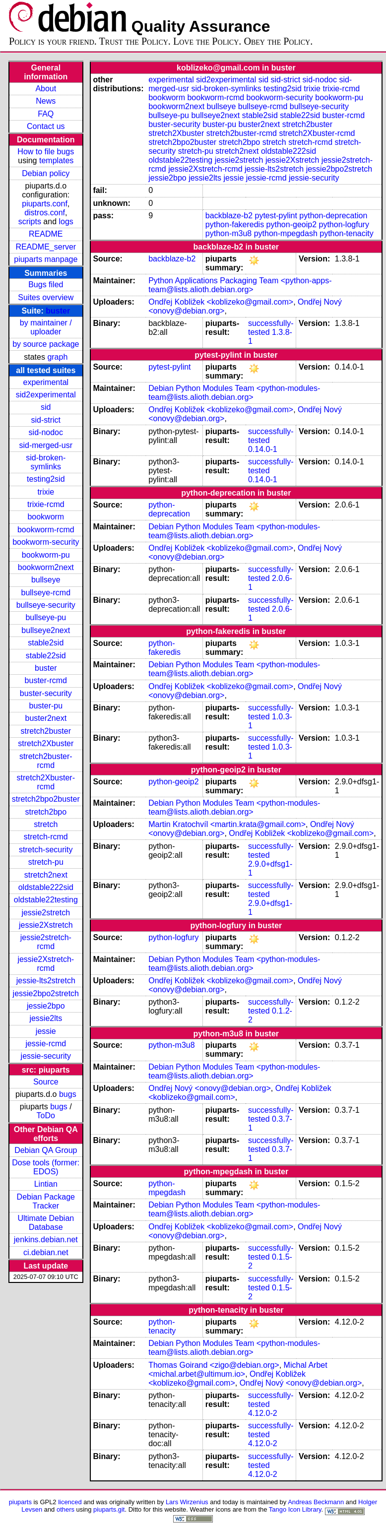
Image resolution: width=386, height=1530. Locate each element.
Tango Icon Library (295, 1509)
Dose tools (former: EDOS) (45, 1167)
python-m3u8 (228, 233)
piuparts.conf (44, 203)
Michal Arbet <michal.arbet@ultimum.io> (237, 1369)
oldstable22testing (46, 899)
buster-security (46, 693)
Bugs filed (45, 284)
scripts (29, 221)
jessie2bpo (46, 1006)
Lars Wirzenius (187, 1502)
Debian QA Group (45, 1150)
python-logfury (344, 224)
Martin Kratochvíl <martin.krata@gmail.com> (227, 824)
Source (46, 1082)
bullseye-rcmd (45, 592)
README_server (45, 247)
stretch (46, 824)
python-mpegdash (286, 233)
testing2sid (46, 479)
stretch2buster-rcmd (45, 760)
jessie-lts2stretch (45, 980)
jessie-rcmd (45, 1043)
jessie (46, 1031)
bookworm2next (46, 567)
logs (66, 221)
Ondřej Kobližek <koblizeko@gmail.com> (220, 302)
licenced (70, 1502)
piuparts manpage (45, 259)
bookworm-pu (46, 555)
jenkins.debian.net (46, 1239)
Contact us (45, 126)
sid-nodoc (46, 432)
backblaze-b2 (229, 215)
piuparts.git (109, 1509)
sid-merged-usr (45, 445)
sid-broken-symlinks (45, 462)
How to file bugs (45, 151)
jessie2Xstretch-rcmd (45, 963)
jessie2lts (45, 1018)
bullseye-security (45, 605)
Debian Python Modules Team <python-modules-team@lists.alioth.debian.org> (234, 392)
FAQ (46, 114)
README (46, 234)
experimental (45, 382)
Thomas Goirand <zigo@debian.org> (213, 1365)
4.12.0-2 (262, 1413)
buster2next (45, 718)
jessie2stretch (45, 912)
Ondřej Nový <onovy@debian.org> (209, 1088)
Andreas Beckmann (316, 1502)
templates (56, 160)
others (65, 1509)
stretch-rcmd (46, 836)
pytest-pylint (276, 215)
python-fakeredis (234, 224)
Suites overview (45, 297)
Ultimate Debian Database (45, 1222)
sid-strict (46, 420)
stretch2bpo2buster (46, 799)
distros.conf (44, 212)
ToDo (46, 1115)
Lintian (46, 1184)
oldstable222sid (45, 887)
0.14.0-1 (262, 449)
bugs (67, 1094)
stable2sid (46, 642)
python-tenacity (347, 233)
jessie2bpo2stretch (46, 993)
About (45, 88)
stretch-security (45, 849)
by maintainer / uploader (46, 327)
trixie (45, 492)
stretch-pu (46, 862)
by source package (45, 344)
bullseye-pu (45, 617)
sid (46, 407)
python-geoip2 (291, 224)
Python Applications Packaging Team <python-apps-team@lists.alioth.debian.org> (239, 285)
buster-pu (46, 705)
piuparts (20, 1502)
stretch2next (45, 875)
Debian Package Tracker (46, 1201)
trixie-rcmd (45, 504)
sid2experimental (46, 394)
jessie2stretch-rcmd (45, 942)
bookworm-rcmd (45, 529)
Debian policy (45, 173)
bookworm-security (45, 542)
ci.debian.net (45, 1252)
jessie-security (46, 1056)
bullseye (46, 579)
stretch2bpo (45, 812)
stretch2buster (46, 731)
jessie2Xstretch (46, 925)
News (46, 101)
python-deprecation (333, 215)
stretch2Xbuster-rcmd (46, 782)
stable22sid (46, 655)
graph (57, 357)
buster (58, 311)
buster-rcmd (46, 680)
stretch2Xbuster (45, 743)
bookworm (45, 516)
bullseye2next (45, 630)
